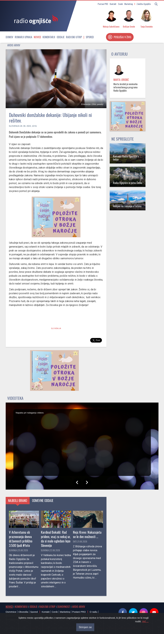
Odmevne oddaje (42, 500)
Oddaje (60, 37)
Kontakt (113, 4)
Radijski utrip (74, 37)
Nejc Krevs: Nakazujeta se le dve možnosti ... (87, 534)
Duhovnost (63, 607)
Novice (37, 37)
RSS (37, 615)
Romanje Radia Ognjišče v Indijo (126, 157)
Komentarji (49, 37)
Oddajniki (28, 615)
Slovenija (14, 126)
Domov (9, 37)
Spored (90, 37)
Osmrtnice (11, 612)
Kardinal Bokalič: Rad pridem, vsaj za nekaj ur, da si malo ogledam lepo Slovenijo (56, 539)
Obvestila (23, 612)
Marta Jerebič (121, 80)
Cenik (120, 4)
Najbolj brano (17, 500)
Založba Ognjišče (144, 4)
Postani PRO (103, 4)
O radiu (93, 612)
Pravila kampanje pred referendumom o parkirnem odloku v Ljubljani (41, 619)
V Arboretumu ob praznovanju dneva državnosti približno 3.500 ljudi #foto (20, 539)
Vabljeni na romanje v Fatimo (127, 206)
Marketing (128, 4)
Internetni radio (13, 615)
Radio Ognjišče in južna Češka (127, 183)
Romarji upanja (23, 37)
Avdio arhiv (13, 45)
